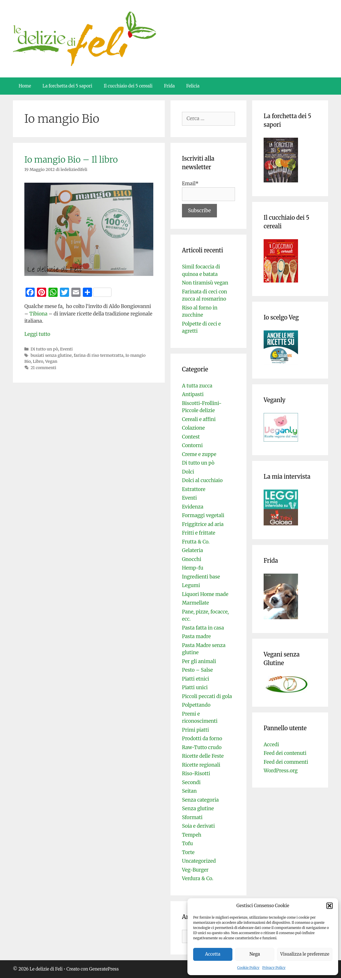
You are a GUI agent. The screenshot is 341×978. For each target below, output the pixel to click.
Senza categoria (200, 800)
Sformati (192, 817)
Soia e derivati (198, 826)
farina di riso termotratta (98, 355)
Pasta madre (196, 636)
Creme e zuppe (199, 454)
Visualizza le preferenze (304, 954)
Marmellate (195, 603)
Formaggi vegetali (203, 515)
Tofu (187, 843)
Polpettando (196, 705)
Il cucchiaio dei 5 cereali (128, 86)
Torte (188, 852)
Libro (38, 361)
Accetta (212, 954)
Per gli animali (199, 661)
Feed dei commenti (286, 762)
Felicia (192, 86)
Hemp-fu (192, 568)
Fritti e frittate (198, 533)
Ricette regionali (201, 765)
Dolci (188, 472)
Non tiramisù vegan (205, 283)
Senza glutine (198, 808)
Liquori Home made (205, 594)
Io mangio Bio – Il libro (71, 159)
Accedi (271, 744)
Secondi (191, 782)
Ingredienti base (201, 577)
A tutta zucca (197, 386)
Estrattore (193, 489)
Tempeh (191, 835)
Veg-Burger (195, 870)
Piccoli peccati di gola (207, 696)
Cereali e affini (199, 419)
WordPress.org (281, 770)
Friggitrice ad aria (203, 524)
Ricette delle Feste (203, 756)
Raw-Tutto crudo (202, 747)
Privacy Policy (273, 967)
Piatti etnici (195, 679)
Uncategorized (199, 861)
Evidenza (192, 507)
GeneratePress (104, 969)
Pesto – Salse (197, 670)
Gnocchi (191, 559)
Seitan (189, 791)
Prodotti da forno (202, 738)
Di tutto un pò (44, 349)
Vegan (51, 361)
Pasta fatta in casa (203, 628)
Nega (255, 954)
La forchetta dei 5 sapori (67, 86)
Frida (169, 86)
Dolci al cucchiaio (202, 480)
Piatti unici (195, 687)
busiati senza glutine (51, 355)
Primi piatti (195, 730)
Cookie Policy (248, 967)
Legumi (191, 585)
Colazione (193, 428)
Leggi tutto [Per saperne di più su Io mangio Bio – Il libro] (37, 334)
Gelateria (192, 550)
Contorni (192, 445)
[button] (329, 906)
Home (25, 86)
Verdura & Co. (197, 878)
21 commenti (43, 367)
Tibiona (37, 314)
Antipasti (192, 394)
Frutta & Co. (195, 542)
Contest (191, 437)
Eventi (66, 349)
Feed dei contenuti (285, 753)
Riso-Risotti (196, 773)
